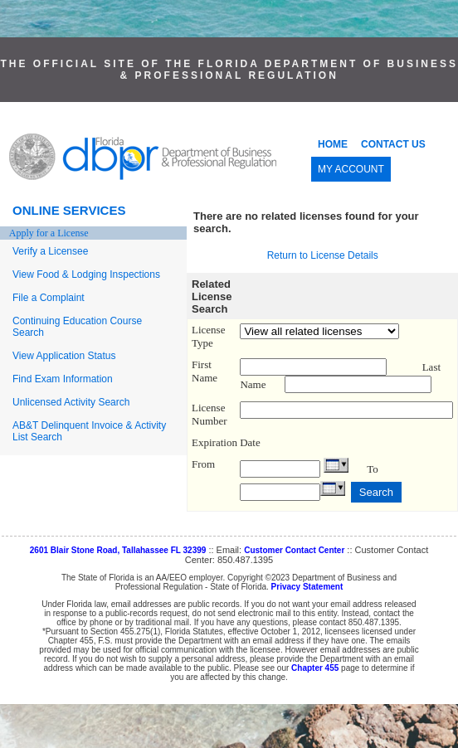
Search (376, 492)
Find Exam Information (62, 379)
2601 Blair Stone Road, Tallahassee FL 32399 (118, 550)
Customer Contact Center (294, 550)
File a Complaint (48, 298)
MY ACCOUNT (351, 169)
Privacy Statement (307, 586)
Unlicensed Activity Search (70, 402)
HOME (333, 144)
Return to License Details (322, 255)
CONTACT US (393, 144)
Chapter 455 (315, 668)
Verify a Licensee (50, 251)
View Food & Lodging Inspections (86, 274)
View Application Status (64, 356)
